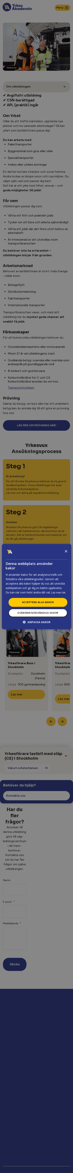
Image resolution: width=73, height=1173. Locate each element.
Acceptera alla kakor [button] (38, 602)
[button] (36, 622)
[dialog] (36, 586)
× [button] (65, 551)
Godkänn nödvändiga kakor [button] (37, 612)
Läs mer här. (58, 592)
